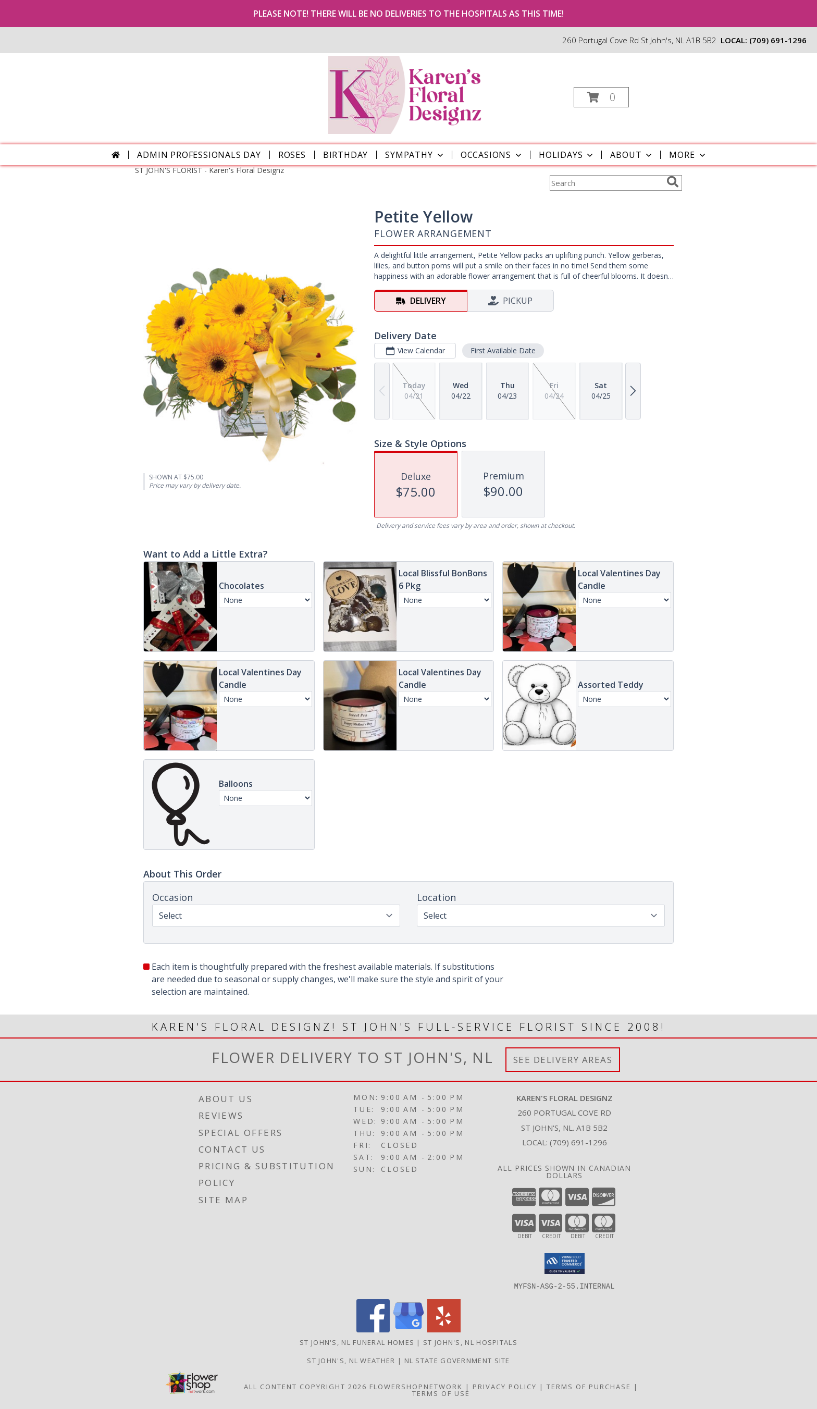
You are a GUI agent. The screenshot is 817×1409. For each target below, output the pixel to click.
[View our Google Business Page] (408, 1329)
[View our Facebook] (373, 1329)
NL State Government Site (457, 1360)
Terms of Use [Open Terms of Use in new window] (441, 1393)
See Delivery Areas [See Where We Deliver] (563, 1060)
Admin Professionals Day (199, 154)
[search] (673, 182)
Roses (292, 154)
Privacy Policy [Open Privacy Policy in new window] (505, 1386)
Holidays (567, 154)
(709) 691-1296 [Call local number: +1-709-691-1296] (778, 40)
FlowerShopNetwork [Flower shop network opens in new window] (416, 1386)
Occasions (492, 154)
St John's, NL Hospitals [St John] (470, 1341)
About (632, 154)
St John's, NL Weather (351, 1360)
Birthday (345, 154)
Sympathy (415, 154)
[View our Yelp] (444, 1329)
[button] (601, 97)
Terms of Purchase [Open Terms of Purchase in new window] (589, 1386)
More (688, 154)
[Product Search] (606, 183)
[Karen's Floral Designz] (407, 94)
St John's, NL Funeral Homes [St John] (357, 1341)
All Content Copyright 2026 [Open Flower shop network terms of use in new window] (305, 1386)
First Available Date (503, 350)
